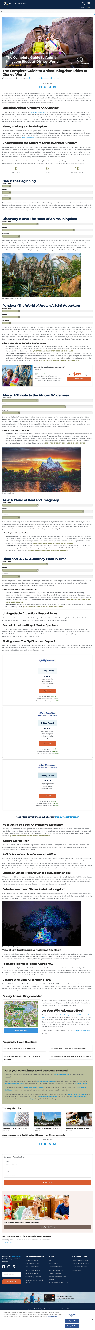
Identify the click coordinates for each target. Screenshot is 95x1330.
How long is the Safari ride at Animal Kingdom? (72, 1056)
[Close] (93, 1320)
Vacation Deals (77, 1270)
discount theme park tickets (14, 1083)
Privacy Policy (53, 1263)
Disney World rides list (61, 1075)
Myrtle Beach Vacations (33, 1270)
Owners (82, 7)
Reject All (72, 1321)
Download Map (21, 1030)
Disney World (34, 78)
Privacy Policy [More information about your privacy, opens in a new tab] (52, 1316)
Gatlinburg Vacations (32, 1263)
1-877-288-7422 (7, 1242)
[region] (47, 1320)
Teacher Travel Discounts (80, 1260)
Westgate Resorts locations (82, 1031)
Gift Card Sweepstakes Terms (58, 1282)
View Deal (79, 379)
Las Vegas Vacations (32, 1267)
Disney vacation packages (46, 1081)
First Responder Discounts (80, 1263)
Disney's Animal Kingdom (38, 112)
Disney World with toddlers (77, 1094)
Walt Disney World (28, 138)
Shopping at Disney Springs (33, 1088)
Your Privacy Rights (72, 1315)
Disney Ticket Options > (67, 817)
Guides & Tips (46, 78)
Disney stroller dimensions (48, 1096)
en (89, 7)
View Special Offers (47, 1227)
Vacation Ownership (55, 1273)
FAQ (50, 1260)
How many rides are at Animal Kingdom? (70, 1048)
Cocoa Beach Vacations (33, 1273)
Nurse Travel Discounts (79, 1267)
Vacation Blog (12, 11)
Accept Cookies (72, 1326)
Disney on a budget (81, 1083)
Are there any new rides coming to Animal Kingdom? (22, 1058)
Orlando (55, 78)
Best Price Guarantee (56, 1270)
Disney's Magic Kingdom (68, 1015)
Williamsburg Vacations (33, 1277)
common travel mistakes (78, 1096)
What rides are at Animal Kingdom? (21, 1048)
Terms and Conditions (56, 1267)
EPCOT (79, 1015)
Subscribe (47, 1182)
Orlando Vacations (31, 1260)
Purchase (47, 691)
